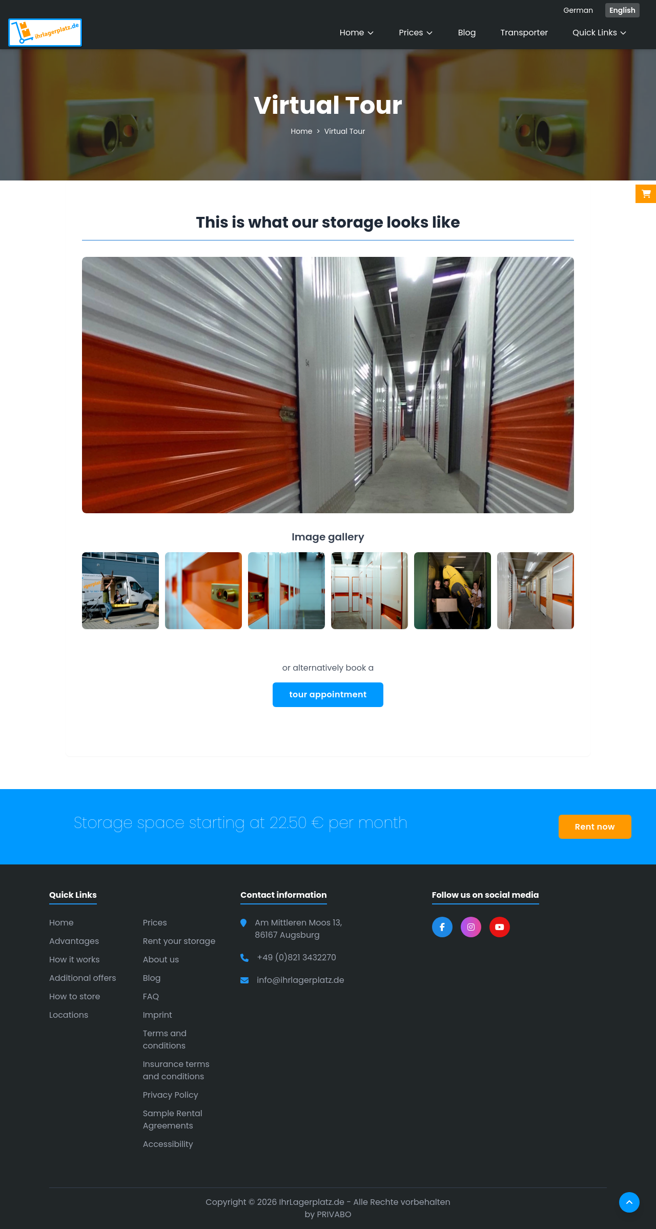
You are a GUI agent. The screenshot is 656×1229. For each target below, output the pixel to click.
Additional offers (82, 978)
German (578, 10)
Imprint (157, 1015)
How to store (74, 996)
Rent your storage (179, 941)
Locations (68, 1015)
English (622, 10)
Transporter (524, 32)
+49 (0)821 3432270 (296, 957)
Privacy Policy (170, 1095)
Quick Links (599, 32)
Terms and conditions (165, 1039)
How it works (74, 959)
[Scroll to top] (629, 1202)
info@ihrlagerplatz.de (300, 980)
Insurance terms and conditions (176, 1070)
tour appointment (327, 694)
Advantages (74, 941)
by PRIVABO (327, 1214)
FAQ (151, 996)
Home (357, 32)
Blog (467, 32)
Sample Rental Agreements (172, 1119)
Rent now (595, 827)
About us (161, 959)
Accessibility (168, 1144)
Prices (416, 32)
